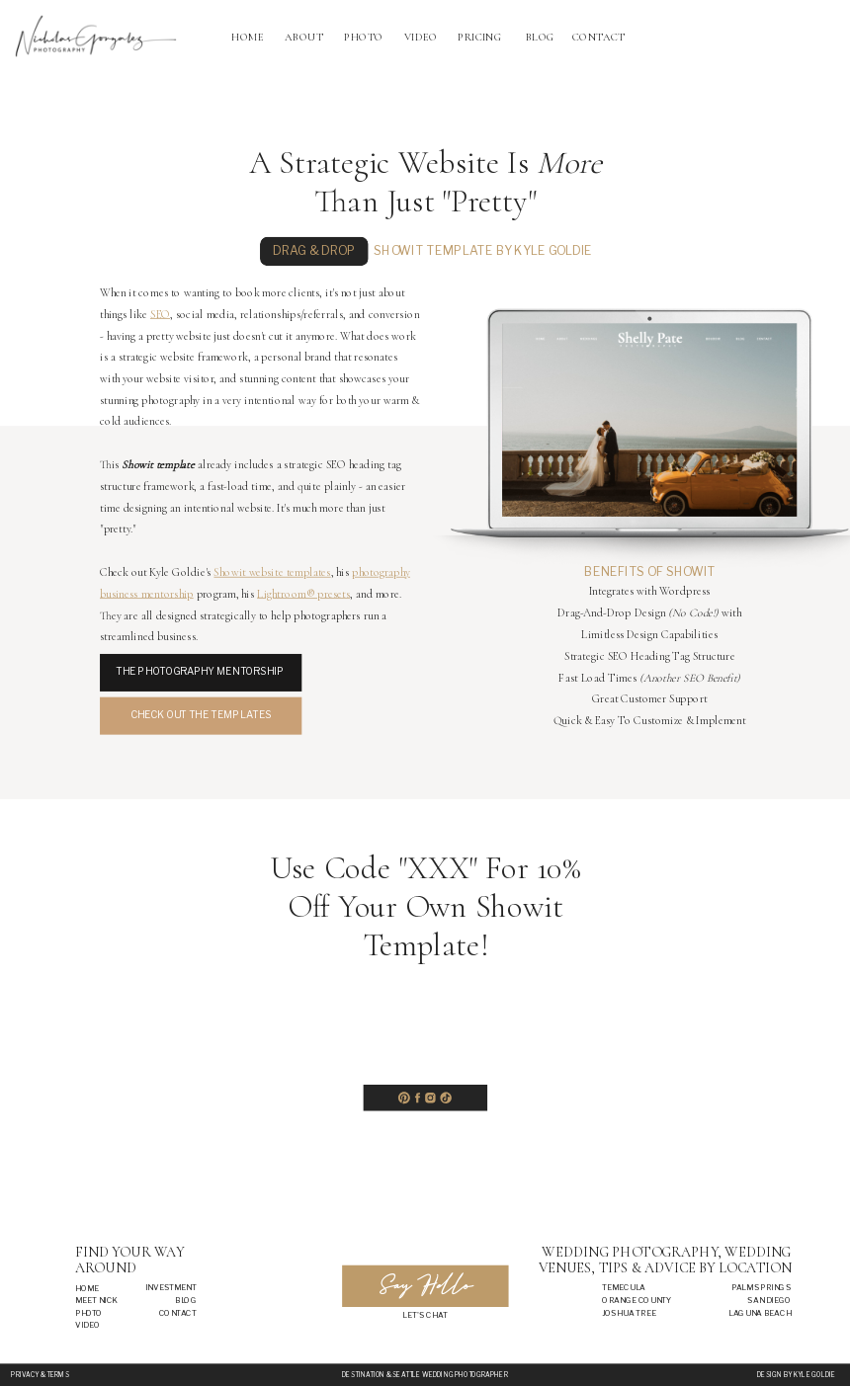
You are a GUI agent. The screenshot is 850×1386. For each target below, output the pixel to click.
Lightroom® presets (303, 594)
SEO (160, 314)
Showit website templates (271, 573)
